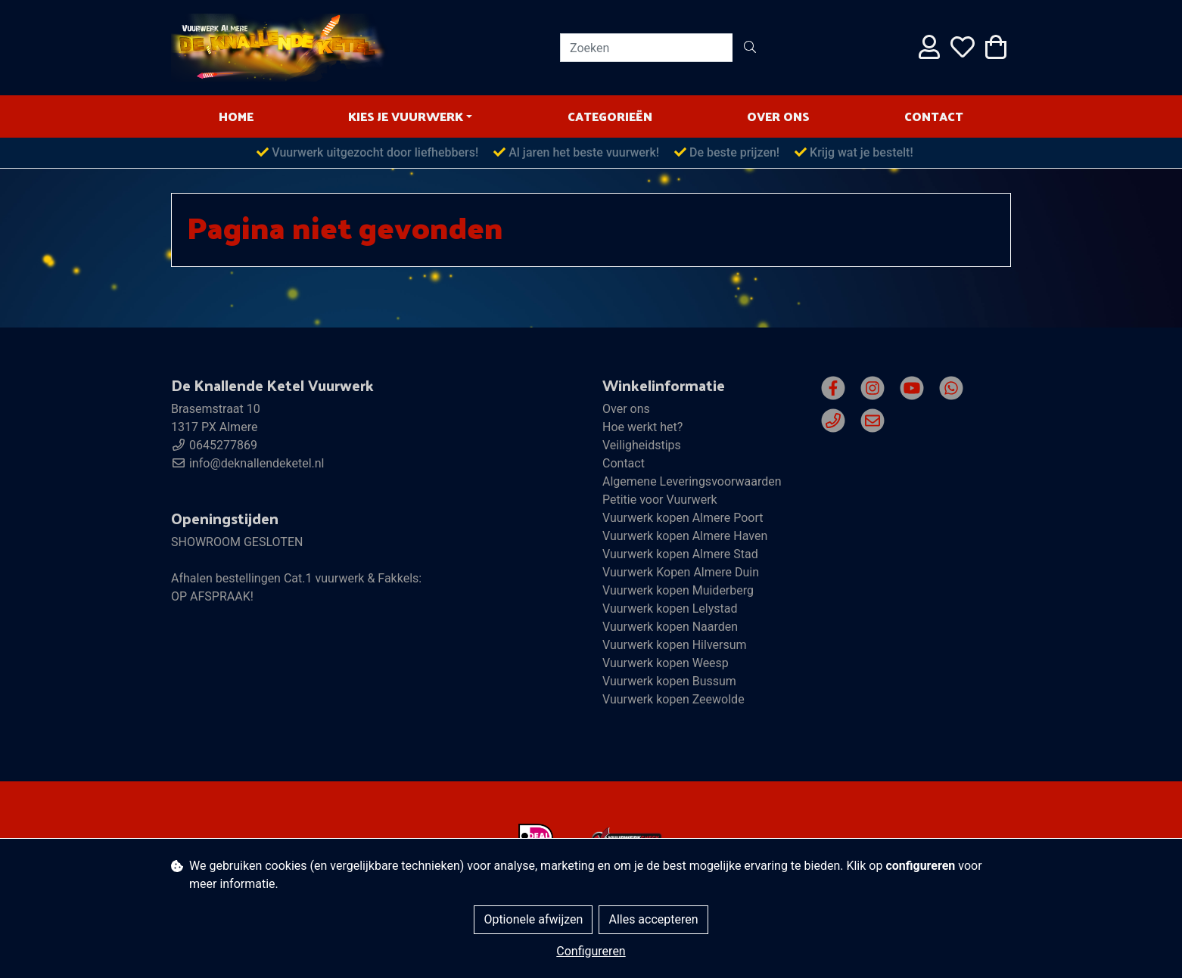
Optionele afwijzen (533, 919)
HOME (236, 116)
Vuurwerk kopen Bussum (669, 681)
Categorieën (610, 116)
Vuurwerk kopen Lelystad (669, 608)
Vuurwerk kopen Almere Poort (683, 518)
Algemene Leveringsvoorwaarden (692, 481)
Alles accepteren (653, 919)
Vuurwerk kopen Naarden (670, 626)
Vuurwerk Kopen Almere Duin (680, 572)
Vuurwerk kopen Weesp (665, 663)
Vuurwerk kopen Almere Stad (680, 554)
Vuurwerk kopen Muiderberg (678, 590)
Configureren (590, 951)
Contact (933, 116)
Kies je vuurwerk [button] (405, 116)
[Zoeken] (646, 47)
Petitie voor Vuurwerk (659, 499)
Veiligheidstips (641, 445)
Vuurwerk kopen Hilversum (674, 645)
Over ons (778, 116)
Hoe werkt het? (642, 427)
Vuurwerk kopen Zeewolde (673, 699)
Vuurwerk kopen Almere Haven (684, 536)
